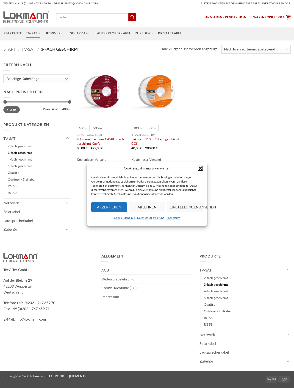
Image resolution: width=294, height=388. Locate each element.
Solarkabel (80, 33)
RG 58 (12, 186)
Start (9, 49)
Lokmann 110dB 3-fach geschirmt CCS (155, 141)
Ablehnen (147, 207)
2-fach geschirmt (20, 146)
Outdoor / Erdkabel (21, 179)
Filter (11, 109)
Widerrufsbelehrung (117, 279)
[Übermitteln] (132, 17)
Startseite (12, 33)
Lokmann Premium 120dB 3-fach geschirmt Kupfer (100, 141)
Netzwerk (55, 33)
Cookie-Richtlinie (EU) (119, 287)
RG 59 (12, 193)
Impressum (173, 217)
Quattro (13, 173)
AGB (105, 270)
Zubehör (144, 33)
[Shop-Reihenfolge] (256, 49)
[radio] (83, 128)
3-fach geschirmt (20, 153)
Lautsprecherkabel (113, 33)
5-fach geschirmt (20, 166)
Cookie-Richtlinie (124, 217)
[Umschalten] (67, 138)
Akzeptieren (109, 207)
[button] (200, 168)
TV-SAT (33, 33)
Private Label (170, 33)
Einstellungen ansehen (186, 207)
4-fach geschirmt (20, 159)
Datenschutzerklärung (150, 217)
